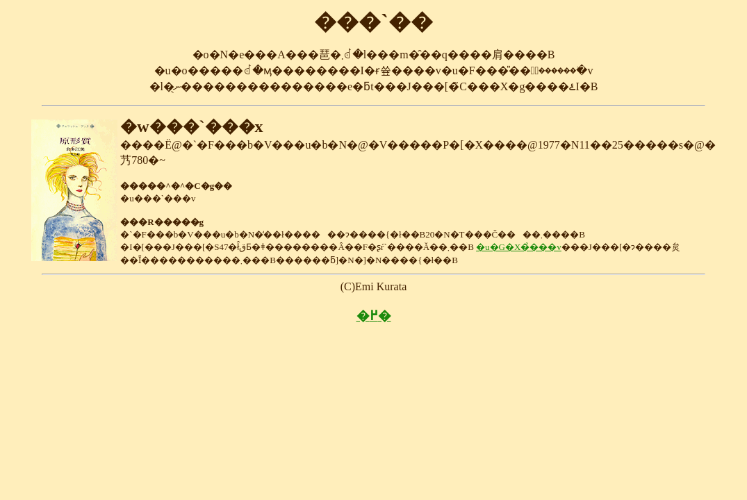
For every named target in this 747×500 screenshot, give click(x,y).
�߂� (373, 315)
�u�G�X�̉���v (518, 247)
